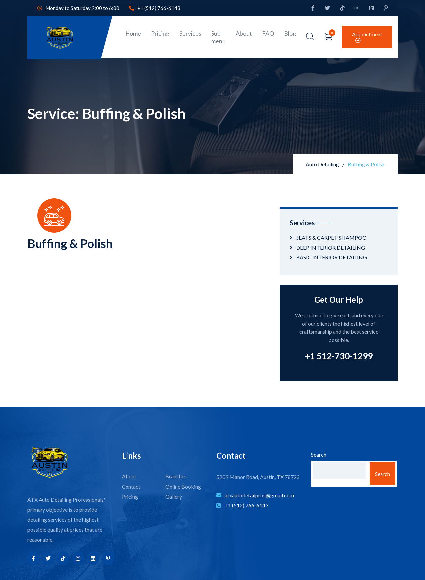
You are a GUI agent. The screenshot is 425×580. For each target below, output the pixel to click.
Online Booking (183, 486)
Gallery (173, 496)
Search (318, 454)
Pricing (160, 33)
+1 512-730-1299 (339, 356)
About (244, 33)
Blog (290, 33)
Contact (131, 486)
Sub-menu (218, 37)
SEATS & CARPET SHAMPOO (331, 237)
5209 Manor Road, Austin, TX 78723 (257, 477)
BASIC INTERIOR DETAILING (331, 257)
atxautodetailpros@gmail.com (255, 495)
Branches (176, 476)
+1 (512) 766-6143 (154, 8)
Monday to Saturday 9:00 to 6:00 (78, 8)
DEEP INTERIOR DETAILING (330, 247)
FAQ (268, 33)
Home (133, 33)
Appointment (367, 37)
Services (190, 33)
